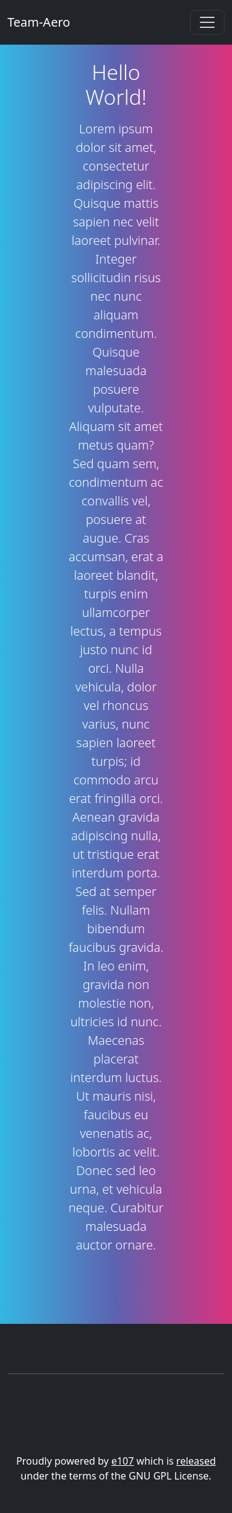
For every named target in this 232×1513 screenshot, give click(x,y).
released (196, 1461)
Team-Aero (38, 22)
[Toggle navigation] (207, 22)
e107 (122, 1461)
